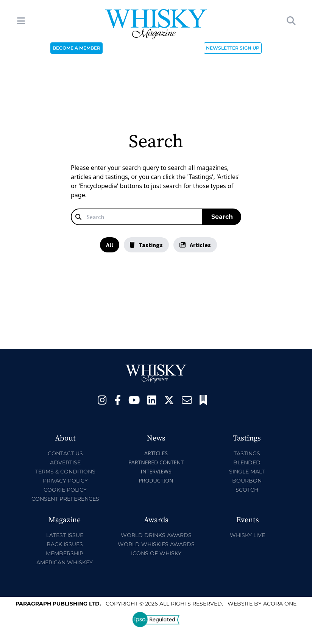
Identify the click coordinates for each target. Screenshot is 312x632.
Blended (247, 462)
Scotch (247, 489)
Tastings (146, 245)
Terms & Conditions (65, 471)
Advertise (65, 462)
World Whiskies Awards (156, 544)
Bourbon (247, 480)
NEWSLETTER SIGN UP (232, 48)
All (109, 245)
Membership (64, 553)
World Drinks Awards (156, 535)
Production (156, 480)
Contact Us (65, 453)
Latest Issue (64, 535)
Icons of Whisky (156, 553)
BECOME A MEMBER (76, 48)
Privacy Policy (65, 480)
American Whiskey (64, 562)
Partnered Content (156, 462)
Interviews (155, 471)
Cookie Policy (65, 489)
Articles (195, 245)
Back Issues (65, 544)
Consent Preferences (65, 498)
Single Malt (247, 471)
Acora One (279, 603)
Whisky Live (247, 535)
